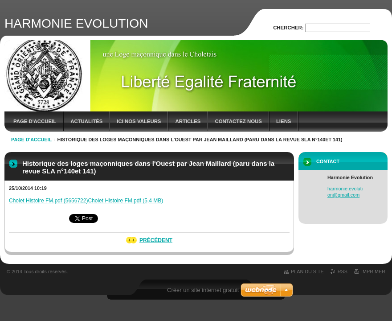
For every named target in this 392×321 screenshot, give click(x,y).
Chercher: (288, 27)
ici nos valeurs (139, 121)
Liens (283, 121)
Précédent (155, 240)
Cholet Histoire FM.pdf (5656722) (48, 201)
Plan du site (307, 271)
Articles (187, 121)
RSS (342, 271)
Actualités (86, 121)
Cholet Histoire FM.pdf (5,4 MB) (125, 201)
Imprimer (373, 271)
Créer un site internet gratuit (203, 290)
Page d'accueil (34, 121)
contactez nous (238, 121)
